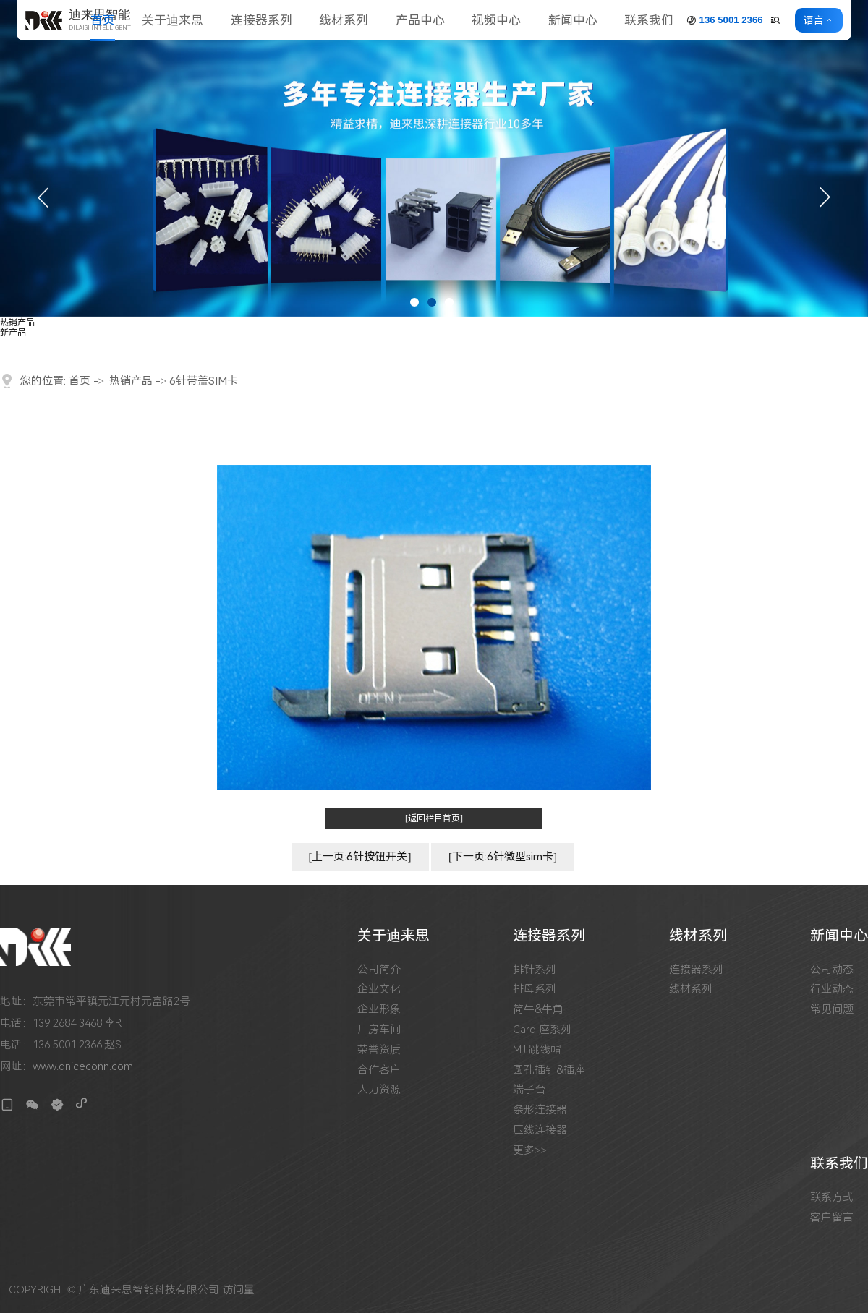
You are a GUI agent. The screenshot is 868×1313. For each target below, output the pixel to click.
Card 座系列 (542, 1030)
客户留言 (832, 1218)
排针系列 (534, 970)
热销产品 (17, 322)
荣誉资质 (379, 1050)
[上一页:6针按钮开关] (360, 856)
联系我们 (648, 20)
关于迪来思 (172, 20)
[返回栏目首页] (434, 818)
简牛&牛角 (538, 1009)
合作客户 (379, 1070)
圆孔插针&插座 (549, 1070)
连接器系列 (261, 20)
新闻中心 (572, 20)
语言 (817, 20)
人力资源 (379, 1090)
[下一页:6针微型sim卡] (502, 856)
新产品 (13, 333)
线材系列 (343, 20)
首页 (102, 20)
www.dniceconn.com (83, 1066)
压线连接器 (540, 1130)
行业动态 (832, 989)
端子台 (529, 1090)
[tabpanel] (434, 158)
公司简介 (379, 970)
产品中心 (420, 20)
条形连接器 (540, 1110)
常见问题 (832, 1009)
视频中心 (496, 20)
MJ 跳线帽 (537, 1050)
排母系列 (534, 989)
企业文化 (379, 989)
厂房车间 (379, 1030)
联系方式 (832, 1197)
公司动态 (832, 970)
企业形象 (379, 1009)
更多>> (530, 1150)
